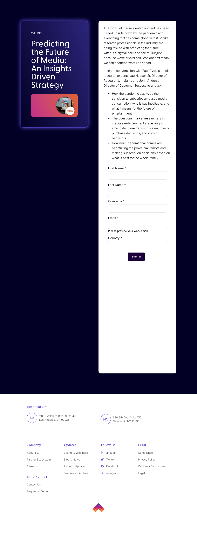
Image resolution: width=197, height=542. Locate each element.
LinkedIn (108, 452)
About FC (33, 452)
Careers (32, 466)
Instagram (109, 473)
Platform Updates (75, 466)
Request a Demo (37, 491)
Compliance (145, 452)
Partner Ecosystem (39, 459)
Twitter (108, 459)
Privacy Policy (146, 459)
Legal (141, 473)
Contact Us (34, 484)
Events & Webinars (76, 452)
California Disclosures (151, 466)
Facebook (110, 466)
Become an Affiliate (76, 473)
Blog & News (72, 459)
